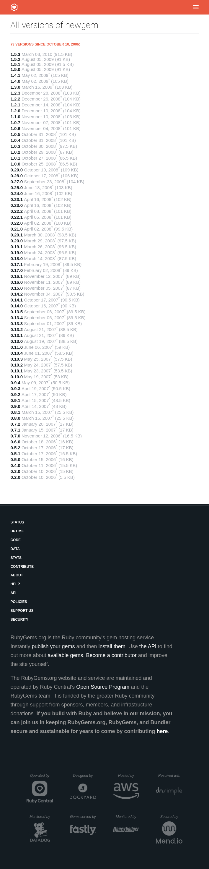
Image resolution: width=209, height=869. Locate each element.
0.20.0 (16, 240)
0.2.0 (15, 477)
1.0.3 (15, 146)
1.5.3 (15, 54)
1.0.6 (15, 128)
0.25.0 (16, 187)
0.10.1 (16, 370)
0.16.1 (16, 276)
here (162, 731)
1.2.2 (15, 98)
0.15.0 (16, 288)
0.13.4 (16, 317)
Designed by (84, 776)
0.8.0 (15, 418)
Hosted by (128, 776)
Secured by (171, 817)
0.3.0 (15, 471)
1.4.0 (15, 81)
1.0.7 (15, 122)
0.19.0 (16, 252)
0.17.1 (16, 264)
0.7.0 (15, 435)
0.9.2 (15, 394)
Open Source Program (102, 687)
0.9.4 (15, 382)
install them (112, 646)
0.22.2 (16, 211)
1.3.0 (15, 87)
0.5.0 (15, 459)
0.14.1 (16, 299)
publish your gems (53, 646)
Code (15, 540)
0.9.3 (15, 388)
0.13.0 (16, 341)
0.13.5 (16, 311)
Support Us (21, 611)
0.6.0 (15, 441)
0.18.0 (16, 258)
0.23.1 (16, 199)
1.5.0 (15, 69)
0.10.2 (16, 364)
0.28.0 (16, 175)
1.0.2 (15, 152)
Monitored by (41, 817)
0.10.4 (16, 353)
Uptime (17, 531)
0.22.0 (16, 223)
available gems (65, 655)
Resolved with (170, 776)
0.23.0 (16, 205)
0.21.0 (16, 228)
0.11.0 (16, 347)
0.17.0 (16, 270)
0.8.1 (15, 412)
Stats (16, 558)
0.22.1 (16, 217)
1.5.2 (15, 59)
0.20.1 (16, 234)
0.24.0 (16, 193)
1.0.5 (15, 134)
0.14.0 (16, 305)
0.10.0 (16, 376)
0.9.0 (15, 406)
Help (15, 584)
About (16, 575)
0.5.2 (15, 447)
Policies (18, 602)
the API (147, 646)
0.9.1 (15, 400)
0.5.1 (15, 453)
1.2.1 (15, 104)
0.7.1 (15, 429)
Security (19, 619)
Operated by (41, 778)
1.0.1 (15, 157)
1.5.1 (15, 64)
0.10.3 (16, 358)
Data (15, 549)
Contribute (22, 567)
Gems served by (83, 817)
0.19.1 (16, 246)
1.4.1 (15, 75)
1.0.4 (15, 140)
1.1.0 (15, 116)
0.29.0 (16, 169)
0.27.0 (16, 181)
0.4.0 (15, 465)
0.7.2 (15, 424)
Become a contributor (111, 655)
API (13, 593)
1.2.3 (15, 92)
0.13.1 (16, 335)
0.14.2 (16, 293)
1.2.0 (15, 110)
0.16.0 (16, 282)
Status (17, 522)
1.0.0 (15, 163)
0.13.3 (16, 323)
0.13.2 (16, 329)
